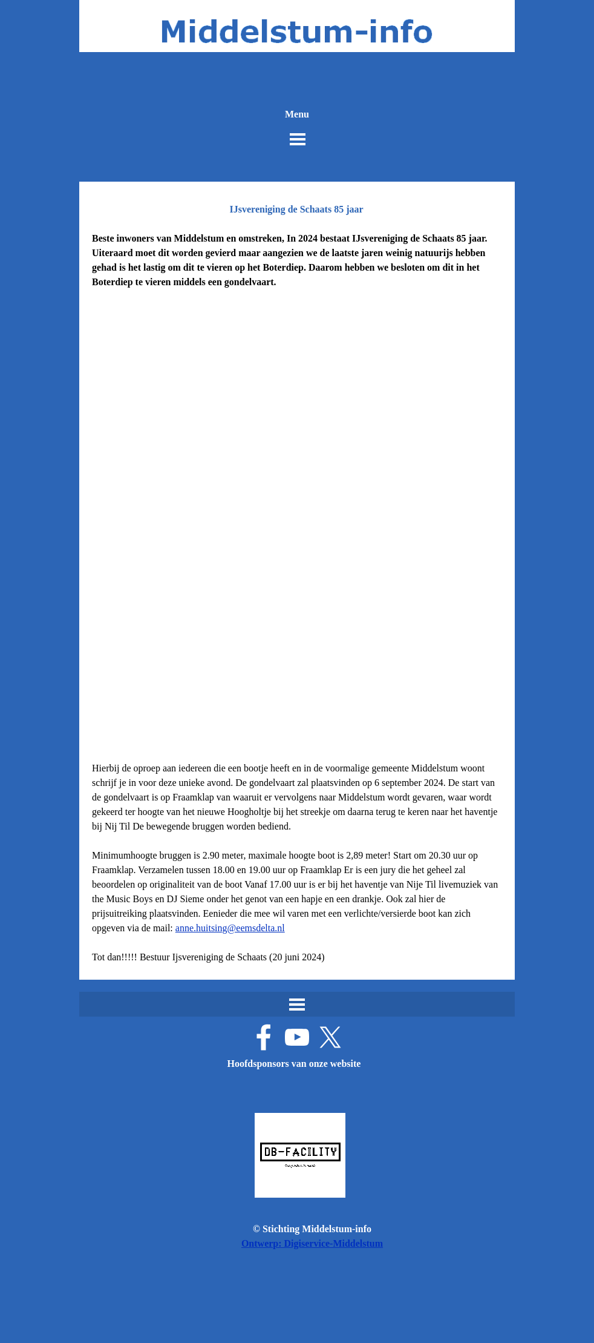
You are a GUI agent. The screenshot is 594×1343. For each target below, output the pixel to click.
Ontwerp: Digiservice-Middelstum (312, 1243)
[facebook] (264, 1037)
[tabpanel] (297, 274)
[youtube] (297, 1037)
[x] (330, 1037)
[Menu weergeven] (298, 139)
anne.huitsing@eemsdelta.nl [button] (230, 928)
